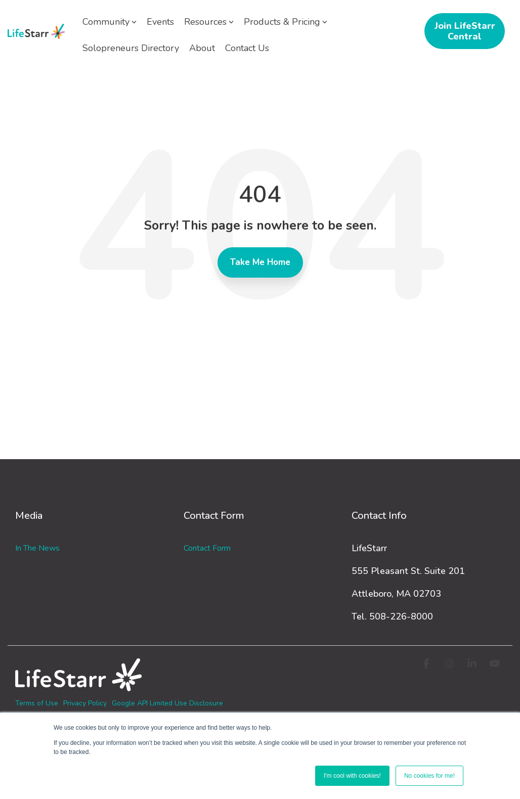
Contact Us (247, 48)
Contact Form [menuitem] (207, 548)
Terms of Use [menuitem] (36, 703)
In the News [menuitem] (37, 548)
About (202, 48)
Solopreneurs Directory (130, 48)
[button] (428, 664)
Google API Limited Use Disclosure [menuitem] (167, 703)
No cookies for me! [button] (429, 775)
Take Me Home (260, 262)
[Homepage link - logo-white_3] (78, 686)
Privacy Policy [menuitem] (85, 703)
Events (160, 22)
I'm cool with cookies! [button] (352, 775)
